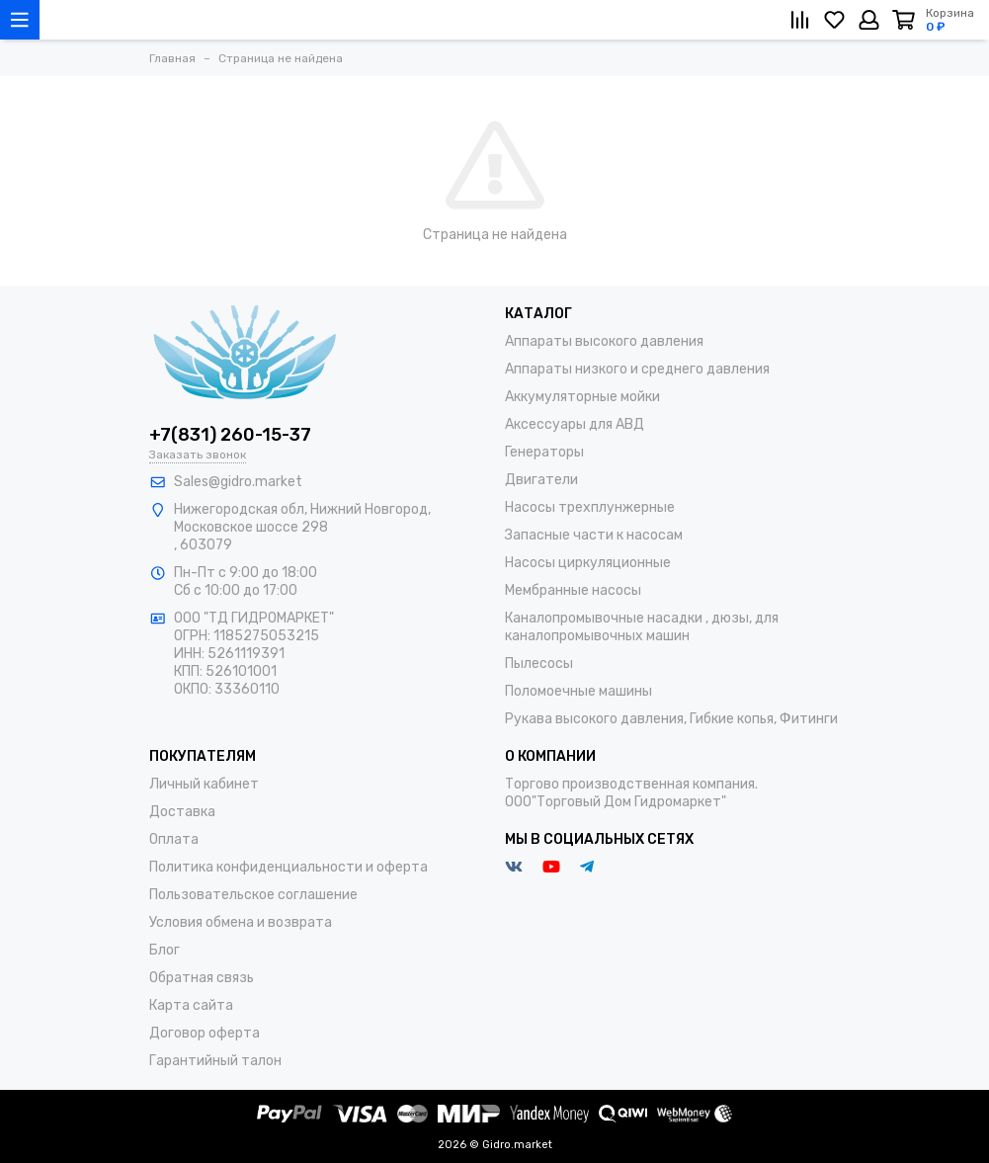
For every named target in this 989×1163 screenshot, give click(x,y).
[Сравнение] (800, 20)
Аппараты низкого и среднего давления (637, 369)
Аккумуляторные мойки (582, 396)
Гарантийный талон (215, 1060)
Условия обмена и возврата (240, 922)
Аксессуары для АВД (574, 424)
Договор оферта (204, 1033)
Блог (164, 950)
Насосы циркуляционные (588, 562)
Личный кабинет (204, 784)
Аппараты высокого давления (604, 341)
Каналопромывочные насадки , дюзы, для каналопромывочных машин (642, 627)
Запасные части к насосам (594, 535)
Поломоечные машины (578, 691)
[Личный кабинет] (869, 20)
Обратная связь (201, 977)
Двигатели (541, 479)
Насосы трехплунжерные (590, 507)
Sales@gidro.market (238, 481)
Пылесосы (539, 663)
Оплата (174, 839)
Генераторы (544, 452)
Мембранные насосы (573, 590)
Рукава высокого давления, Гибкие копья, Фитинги (671, 718)
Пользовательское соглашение (253, 894)
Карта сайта (191, 1005)
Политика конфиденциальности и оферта (288, 867)
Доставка (182, 811)
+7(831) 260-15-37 (230, 435)
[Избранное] (834, 20)
